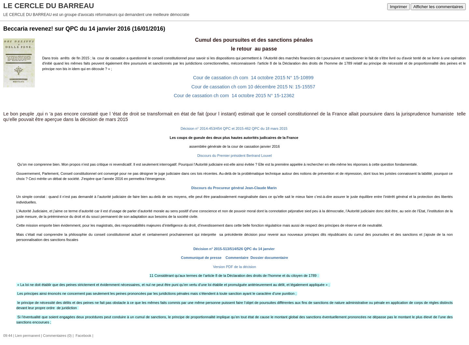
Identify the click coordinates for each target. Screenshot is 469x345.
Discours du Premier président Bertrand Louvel (234, 156)
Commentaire (236, 258)
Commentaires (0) (57, 336)
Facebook (83, 336)
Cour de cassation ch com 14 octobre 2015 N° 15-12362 (234, 95)
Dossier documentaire (268, 258)
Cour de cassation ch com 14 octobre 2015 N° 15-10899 (254, 77)
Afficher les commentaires (438, 6)
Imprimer (398, 6)
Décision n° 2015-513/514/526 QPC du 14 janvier (234, 249)
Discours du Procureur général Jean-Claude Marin (234, 188)
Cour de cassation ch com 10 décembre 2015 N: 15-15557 (254, 86)
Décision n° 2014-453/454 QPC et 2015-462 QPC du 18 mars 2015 (234, 128)
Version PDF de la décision (234, 267)
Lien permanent (27, 336)
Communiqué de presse (200, 258)
